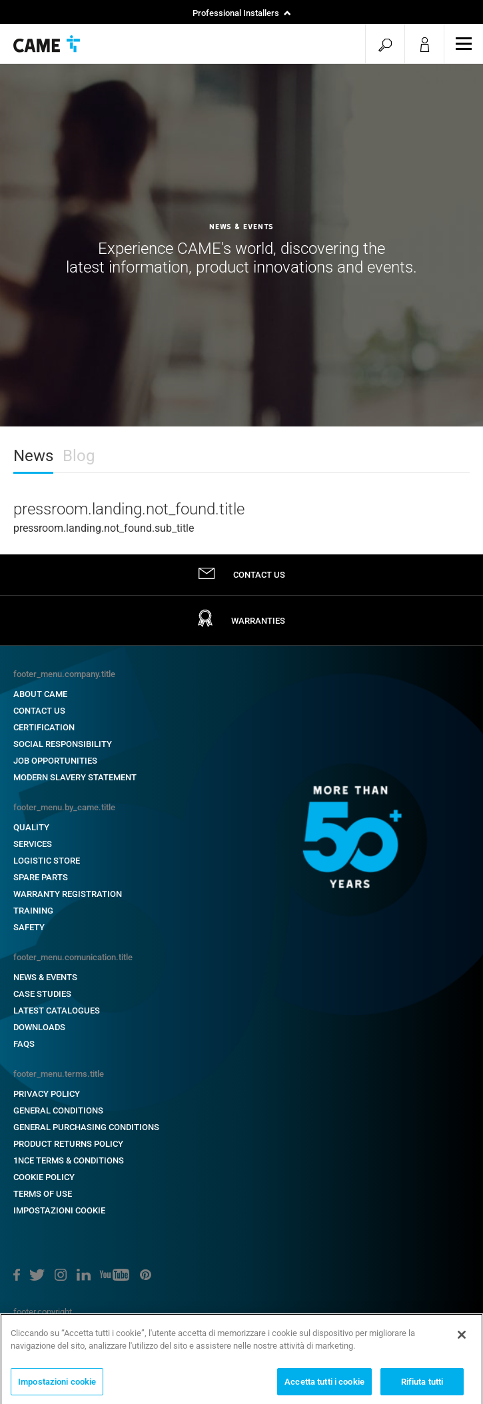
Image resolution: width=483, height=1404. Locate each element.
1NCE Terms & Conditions (68, 1160)
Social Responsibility (62, 744)
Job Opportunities (55, 761)
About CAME (40, 694)
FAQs (24, 1044)
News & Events (45, 977)
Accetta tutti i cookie (324, 1385)
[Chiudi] (461, 1338)
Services (32, 844)
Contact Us (39, 711)
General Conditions (58, 1110)
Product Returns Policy (68, 1144)
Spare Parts (40, 877)
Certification (44, 727)
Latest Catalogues (56, 1011)
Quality (31, 827)
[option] (241, 245)
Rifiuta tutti (422, 1385)
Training (33, 911)
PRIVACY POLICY (46, 1094)
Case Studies (42, 994)
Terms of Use (42, 1194)
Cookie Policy (44, 1177)
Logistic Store (46, 861)
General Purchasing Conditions (86, 1127)
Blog (79, 455)
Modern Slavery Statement (75, 777)
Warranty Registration (67, 894)
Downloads (39, 1027)
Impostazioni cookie (59, 1210)
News (33, 455)
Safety (29, 927)
